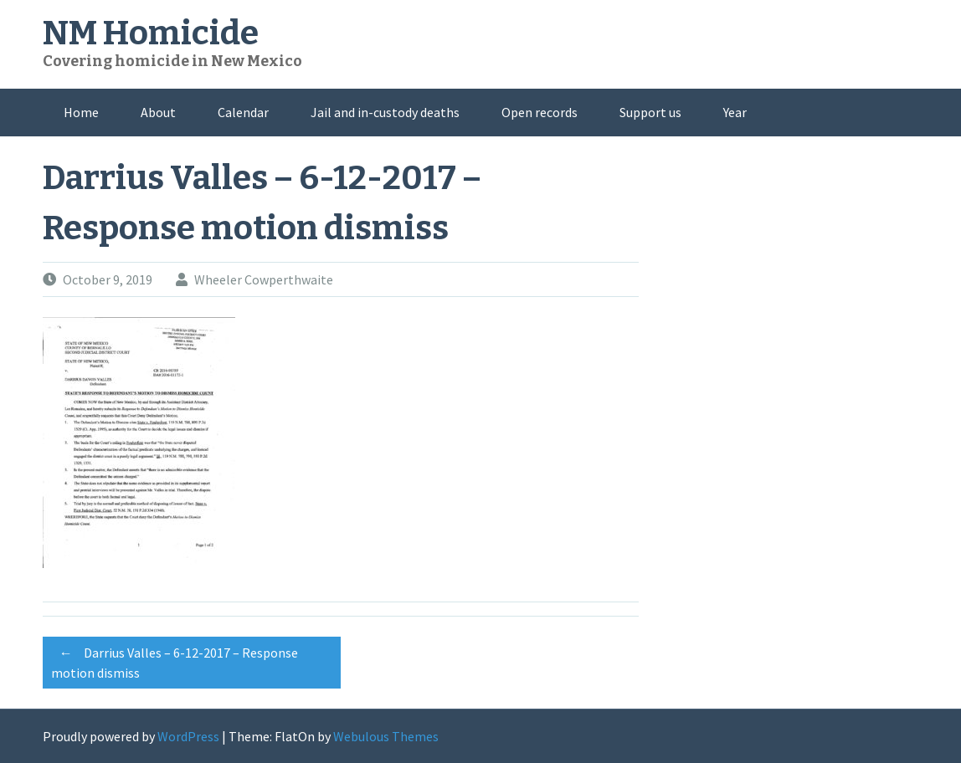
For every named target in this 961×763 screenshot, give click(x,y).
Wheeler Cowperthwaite (263, 279)
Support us (650, 112)
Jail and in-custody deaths (385, 112)
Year (735, 112)
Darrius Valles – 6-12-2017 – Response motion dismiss (174, 660)
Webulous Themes (386, 736)
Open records (539, 112)
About (158, 112)
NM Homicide (151, 33)
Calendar (243, 112)
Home (81, 112)
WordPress (188, 736)
